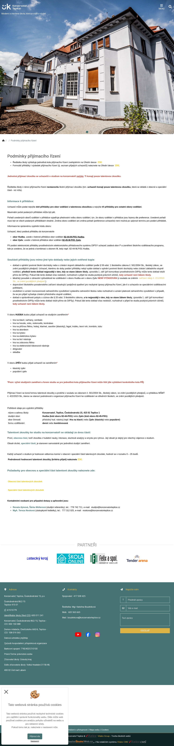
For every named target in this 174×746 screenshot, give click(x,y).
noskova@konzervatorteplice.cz (98, 510)
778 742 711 (76, 507)
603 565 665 (74, 612)
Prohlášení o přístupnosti (76, 730)
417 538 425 (79, 596)
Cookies (105, 730)
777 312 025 (68, 510)
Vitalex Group (104, 736)
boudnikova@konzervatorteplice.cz (84, 617)
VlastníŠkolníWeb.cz (71, 742)
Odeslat (145, 630)
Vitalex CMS (122, 742)
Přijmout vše (35, 736)
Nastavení (35, 741)
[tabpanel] (87, 67)
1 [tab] (87, 132)
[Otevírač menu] (161, 6)
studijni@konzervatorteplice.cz (105, 507)
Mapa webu (94, 730)
